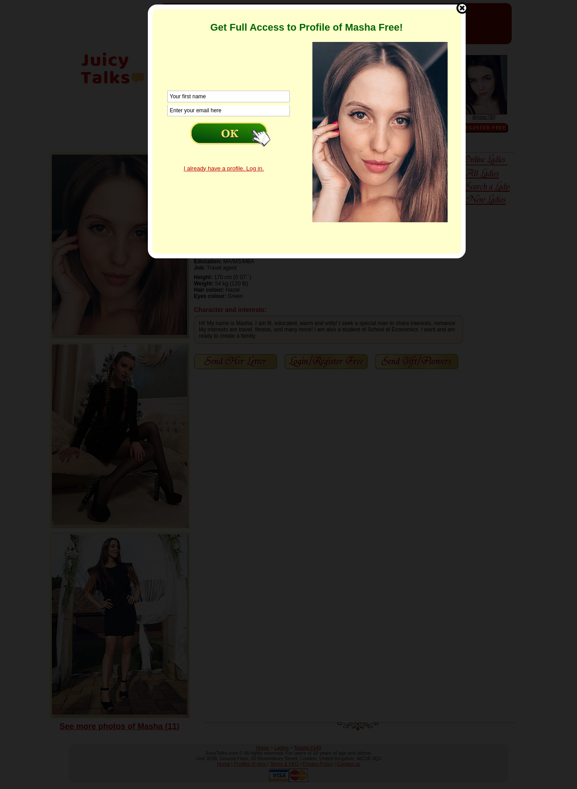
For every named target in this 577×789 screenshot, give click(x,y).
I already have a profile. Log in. (224, 168)
